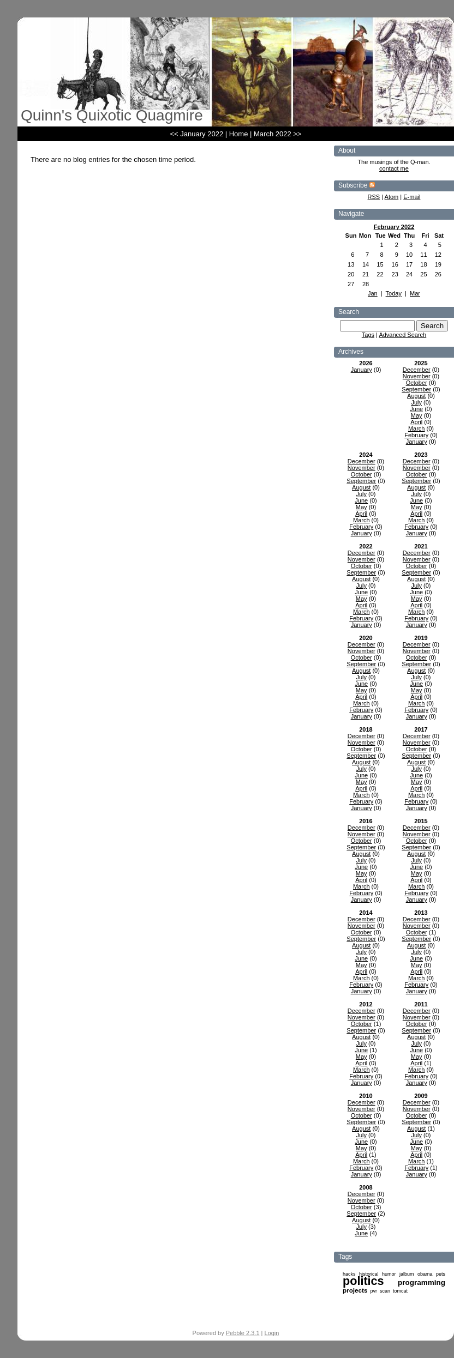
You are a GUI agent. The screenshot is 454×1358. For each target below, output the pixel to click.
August (416, 396)
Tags (368, 334)
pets (440, 1274)
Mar (415, 293)
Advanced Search (402, 334)
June (416, 409)
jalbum (406, 1274)
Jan (373, 293)
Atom (392, 197)
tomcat (400, 1291)
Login (272, 1333)
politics (363, 1281)
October (416, 382)
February (416, 435)
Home (238, 134)
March (416, 428)
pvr (373, 1291)
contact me (394, 168)
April (416, 422)
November (417, 376)
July (416, 402)
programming (421, 1282)
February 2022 (394, 227)
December (417, 369)
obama (425, 1274)
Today (394, 293)
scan (385, 1291)
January (361, 369)
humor (389, 1274)
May (416, 415)
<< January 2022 (197, 134)
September (416, 389)
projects (355, 1290)
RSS (374, 197)
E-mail (411, 197)
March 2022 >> (277, 134)
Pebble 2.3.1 (243, 1333)
